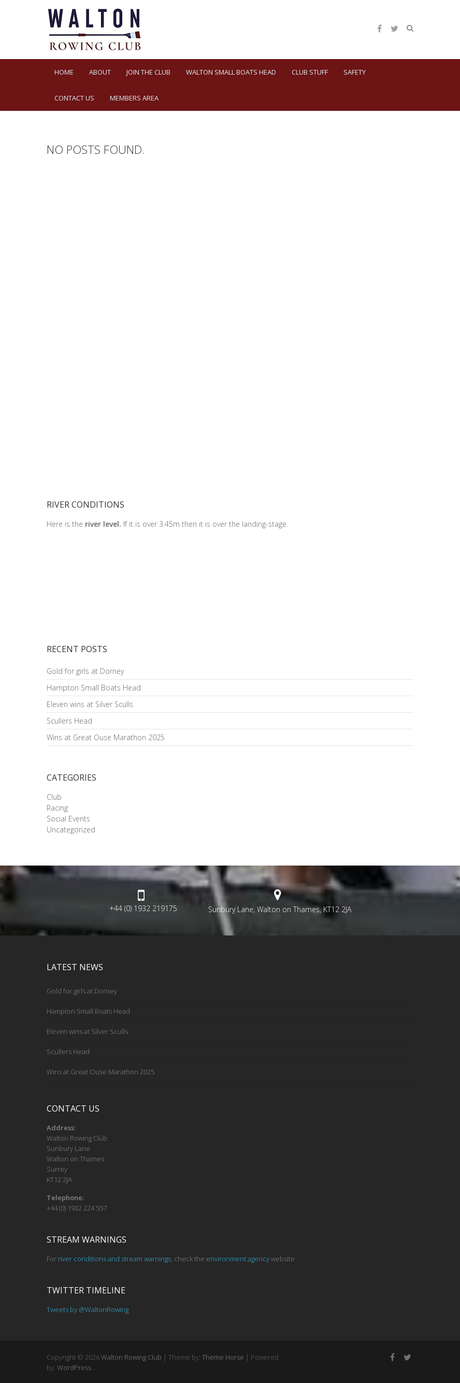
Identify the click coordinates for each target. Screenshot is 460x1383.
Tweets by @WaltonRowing (87, 1309)
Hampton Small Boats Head (94, 688)
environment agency (237, 1258)
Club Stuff (310, 72)
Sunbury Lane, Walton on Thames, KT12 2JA (279, 909)
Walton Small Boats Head (231, 72)
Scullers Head (69, 721)
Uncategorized (71, 829)
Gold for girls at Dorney (85, 671)
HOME (64, 72)
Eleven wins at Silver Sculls (90, 704)
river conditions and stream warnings (114, 1258)
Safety (354, 72)
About (100, 72)
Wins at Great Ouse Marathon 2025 (106, 737)
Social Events (68, 819)
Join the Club (148, 72)
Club (54, 797)
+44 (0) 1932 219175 (143, 908)
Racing (57, 808)
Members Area (134, 98)
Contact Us (74, 98)
